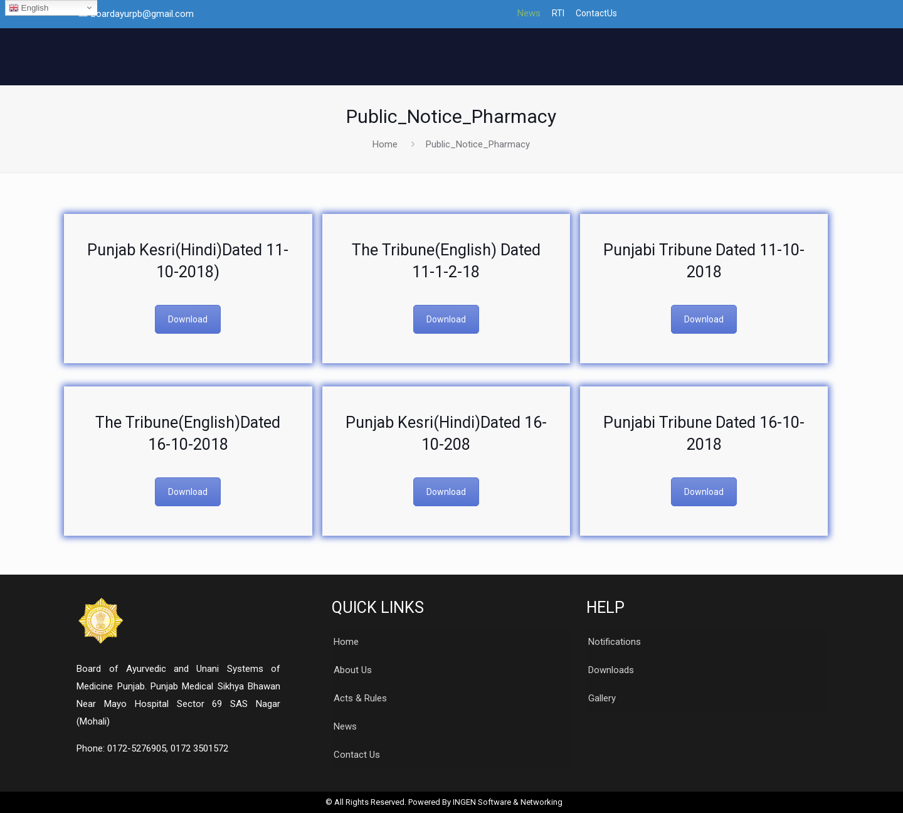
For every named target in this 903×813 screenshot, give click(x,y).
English (28, 8)
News (529, 13)
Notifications (614, 641)
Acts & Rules (360, 698)
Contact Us (357, 754)
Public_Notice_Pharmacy (478, 144)
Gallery (602, 698)
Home (385, 144)
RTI (558, 13)
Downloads (611, 670)
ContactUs (596, 13)
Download (188, 319)
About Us (353, 670)
